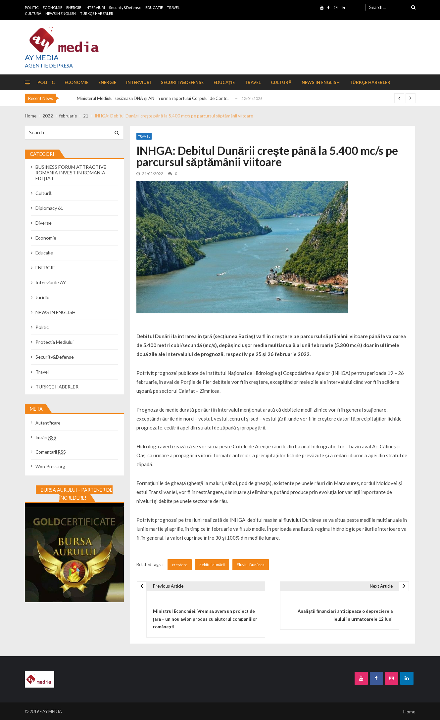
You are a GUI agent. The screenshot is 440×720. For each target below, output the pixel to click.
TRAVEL (173, 7)
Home (409, 711)
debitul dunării (212, 564)
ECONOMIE (52, 7)
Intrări (45, 437)
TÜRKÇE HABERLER (96, 13)
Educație (44, 252)
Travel (144, 136)
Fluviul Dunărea (251, 564)
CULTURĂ (33, 13)
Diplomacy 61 (49, 208)
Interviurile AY (50, 282)
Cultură (43, 193)
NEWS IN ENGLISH (60, 13)
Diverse (43, 223)
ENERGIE (73, 7)
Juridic (42, 297)
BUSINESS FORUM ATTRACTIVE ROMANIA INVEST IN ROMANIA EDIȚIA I (70, 172)
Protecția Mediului (54, 342)
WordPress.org (50, 466)
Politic (42, 327)
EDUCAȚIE (154, 7)
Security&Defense (125, 7)
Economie (45, 238)
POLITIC (32, 7)
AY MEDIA (42, 57)
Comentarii (50, 452)
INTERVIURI (95, 7)
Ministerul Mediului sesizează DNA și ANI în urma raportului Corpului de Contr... (153, 98)
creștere (179, 564)
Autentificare (47, 423)
